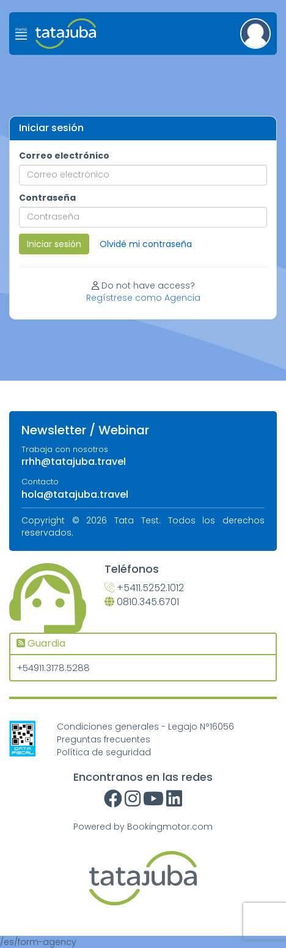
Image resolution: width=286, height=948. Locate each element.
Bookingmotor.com (170, 827)
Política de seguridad (104, 752)
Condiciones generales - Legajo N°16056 (145, 726)
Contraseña (47, 198)
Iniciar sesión (54, 244)
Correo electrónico (64, 155)
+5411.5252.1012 (144, 588)
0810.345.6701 (142, 602)
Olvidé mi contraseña (146, 244)
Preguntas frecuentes (103, 739)
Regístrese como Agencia (143, 298)
